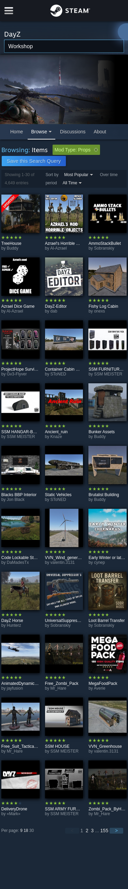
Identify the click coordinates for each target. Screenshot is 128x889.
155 (104, 830)
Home (16, 131)
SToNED (58, 374)
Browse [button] (39, 131)
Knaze (56, 436)
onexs (99, 311)
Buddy (12, 248)
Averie (99, 688)
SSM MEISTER (108, 374)
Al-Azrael (58, 248)
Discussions (73, 131)
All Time (69, 183)
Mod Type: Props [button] (76, 149)
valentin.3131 (63, 562)
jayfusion (15, 688)
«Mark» (13, 813)
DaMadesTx (18, 562)
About (100, 131)
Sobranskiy (104, 248)
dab (54, 311)
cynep (99, 562)
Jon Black (16, 499)
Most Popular (76, 174)
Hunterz (14, 625)
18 (26, 830)
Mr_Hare (59, 688)
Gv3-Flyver (17, 374)
